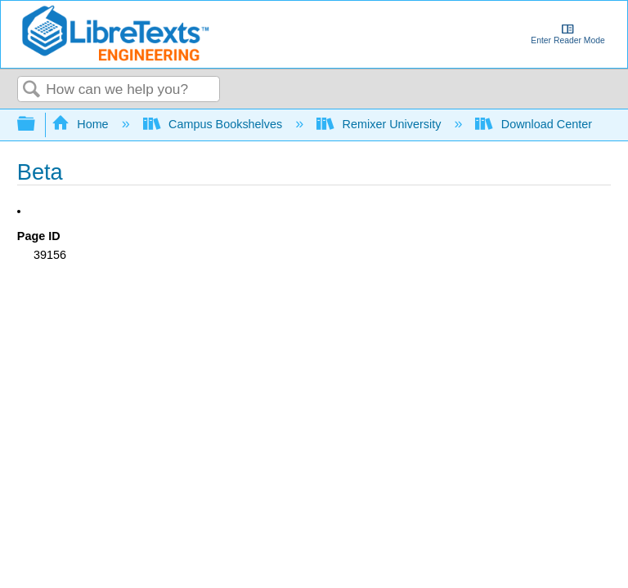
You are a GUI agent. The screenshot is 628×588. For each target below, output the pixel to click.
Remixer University (380, 124)
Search (32, 90)
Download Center (535, 124)
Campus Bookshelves (214, 124)
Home (82, 124)
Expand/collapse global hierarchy (36, 124)
